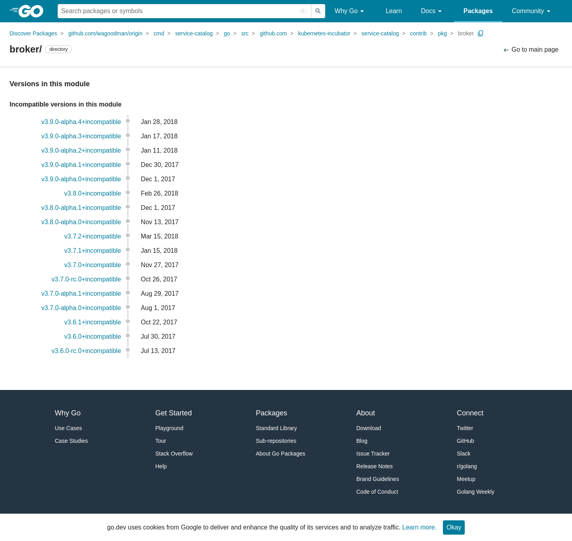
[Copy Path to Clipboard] (480, 33)
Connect (470, 413)
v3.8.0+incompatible (92, 193)
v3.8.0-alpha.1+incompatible (81, 207)
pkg (442, 33)
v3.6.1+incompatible (92, 322)
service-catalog (194, 33)
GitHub (465, 441)
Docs (432, 11)
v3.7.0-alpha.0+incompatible (81, 307)
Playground (169, 428)
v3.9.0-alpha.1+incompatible (81, 164)
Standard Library (276, 428)
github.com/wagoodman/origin (105, 33)
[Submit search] (318, 11)
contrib (418, 33)
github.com (273, 33)
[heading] (34, 11)
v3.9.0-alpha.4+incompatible (81, 121)
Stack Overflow (174, 453)
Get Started (173, 413)
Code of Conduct (377, 492)
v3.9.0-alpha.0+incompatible (81, 179)
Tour (160, 441)
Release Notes (374, 466)
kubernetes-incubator (324, 33)
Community (532, 11)
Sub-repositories (276, 441)
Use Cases (68, 428)
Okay (453, 527)
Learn (394, 11)
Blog (361, 441)
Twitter (465, 428)
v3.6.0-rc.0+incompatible (86, 350)
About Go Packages (280, 453)
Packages (478, 11)
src (245, 33)
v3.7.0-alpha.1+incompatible (81, 293)
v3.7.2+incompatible (92, 236)
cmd (159, 33)
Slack (463, 453)
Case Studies (71, 441)
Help (161, 466)
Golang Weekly (476, 492)
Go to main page (530, 50)
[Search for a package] (184, 11)
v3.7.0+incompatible (92, 265)
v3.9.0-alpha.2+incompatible (81, 150)
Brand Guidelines (377, 479)
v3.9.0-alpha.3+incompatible (81, 136)
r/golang (467, 466)
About (365, 413)
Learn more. (419, 527)
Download (368, 428)
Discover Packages (33, 33)
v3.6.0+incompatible (92, 336)
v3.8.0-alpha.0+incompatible (81, 222)
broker (466, 33)
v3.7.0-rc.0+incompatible (86, 279)
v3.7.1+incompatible (92, 250)
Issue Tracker (373, 453)
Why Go (351, 11)
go (227, 33)
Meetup (466, 479)
